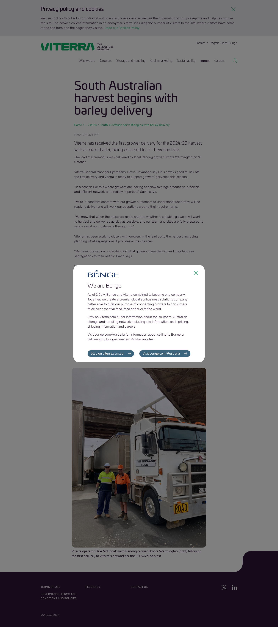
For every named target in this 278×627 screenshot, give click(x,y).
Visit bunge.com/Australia (161, 353)
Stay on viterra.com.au (107, 353)
